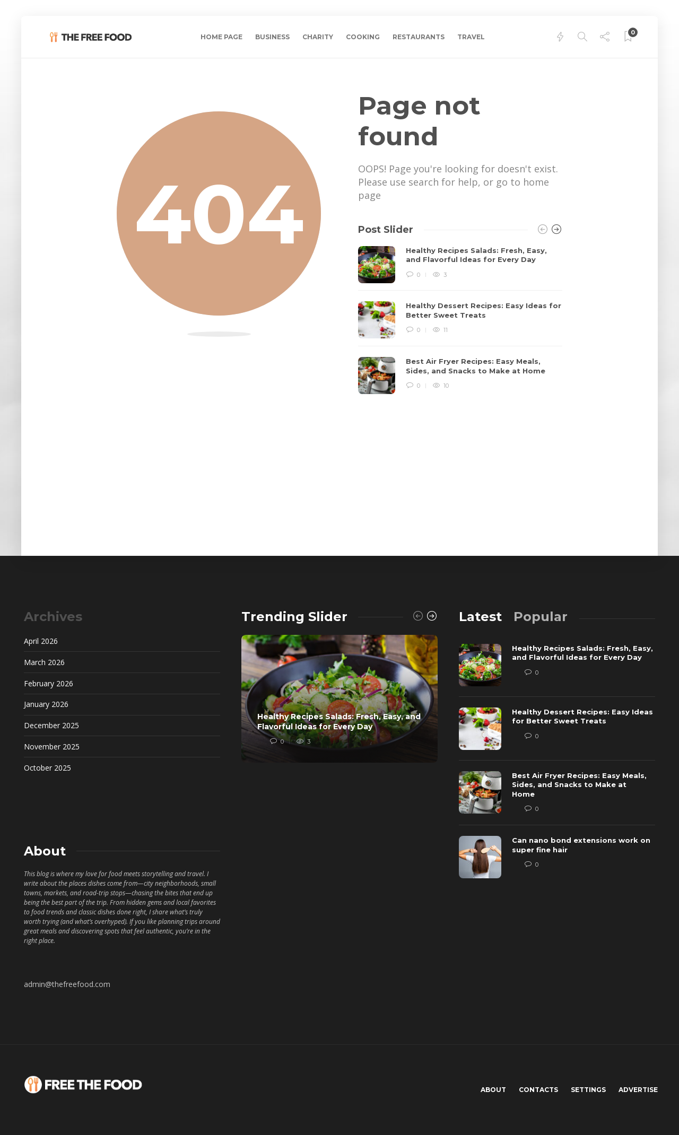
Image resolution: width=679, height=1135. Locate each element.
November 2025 (52, 746)
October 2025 (47, 768)
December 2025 (51, 725)
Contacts (538, 1090)
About (493, 1090)
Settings (588, 1090)
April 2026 (41, 641)
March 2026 (44, 662)
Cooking (363, 37)
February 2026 (48, 683)
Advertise (638, 1090)
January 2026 (46, 704)
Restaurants (419, 37)
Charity (317, 37)
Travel (471, 37)
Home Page (221, 37)
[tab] (480, 616)
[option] (460, 320)
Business (272, 37)
